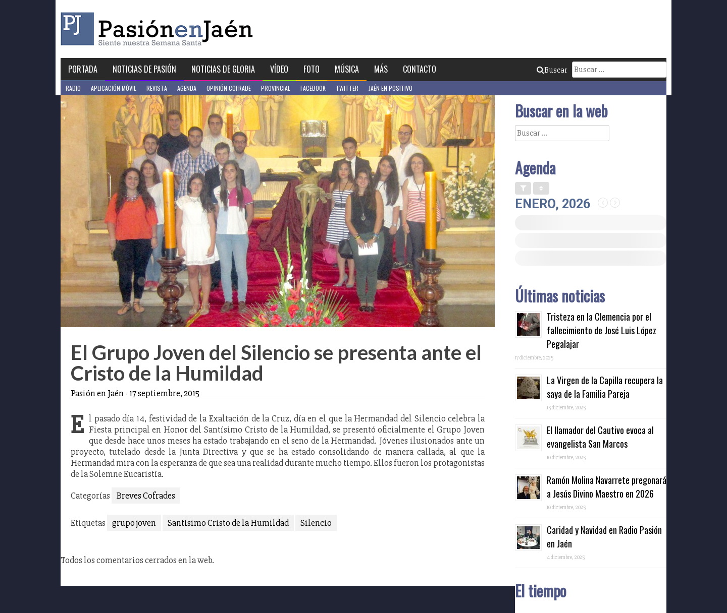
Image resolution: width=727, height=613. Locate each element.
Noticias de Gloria (223, 69)
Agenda (186, 88)
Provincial (275, 88)
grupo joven (134, 522)
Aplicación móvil (113, 88)
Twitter (347, 88)
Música (347, 69)
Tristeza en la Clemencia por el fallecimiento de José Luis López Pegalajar (601, 330)
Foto (311, 69)
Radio (73, 88)
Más (381, 69)
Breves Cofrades (146, 495)
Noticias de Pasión (144, 69)
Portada (82, 69)
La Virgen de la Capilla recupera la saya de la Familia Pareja (605, 387)
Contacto (419, 69)
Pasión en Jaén (159, 29)
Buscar (552, 70)
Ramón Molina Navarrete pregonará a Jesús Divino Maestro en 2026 (606, 486)
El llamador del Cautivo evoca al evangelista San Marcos (600, 436)
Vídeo (279, 69)
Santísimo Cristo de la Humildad (228, 522)
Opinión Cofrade (228, 88)
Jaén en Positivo (390, 88)
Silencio (316, 522)
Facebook (313, 88)
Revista (156, 88)
